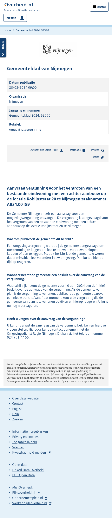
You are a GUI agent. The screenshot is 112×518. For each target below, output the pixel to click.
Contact (17, 403)
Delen (98, 157)
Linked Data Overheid (28, 470)
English (17, 409)
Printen (97, 150)
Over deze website (25, 398)
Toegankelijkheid (24, 442)
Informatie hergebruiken (30, 431)
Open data (20, 465)
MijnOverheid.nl (23, 487)
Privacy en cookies (25, 437)
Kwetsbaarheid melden (29, 452)
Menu (101, 7)
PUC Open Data (23, 475)
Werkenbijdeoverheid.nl (29, 503)
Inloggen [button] (11, 17)
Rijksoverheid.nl (23, 492)
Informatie (77, 150)
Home (7, 30)
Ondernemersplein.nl (27, 498)
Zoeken (17, 419)
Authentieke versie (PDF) (46, 150)
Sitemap (18, 447)
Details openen (3, 47)
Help (15, 414)
